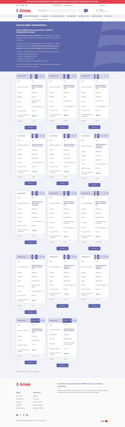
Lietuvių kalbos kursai (26, 19)
